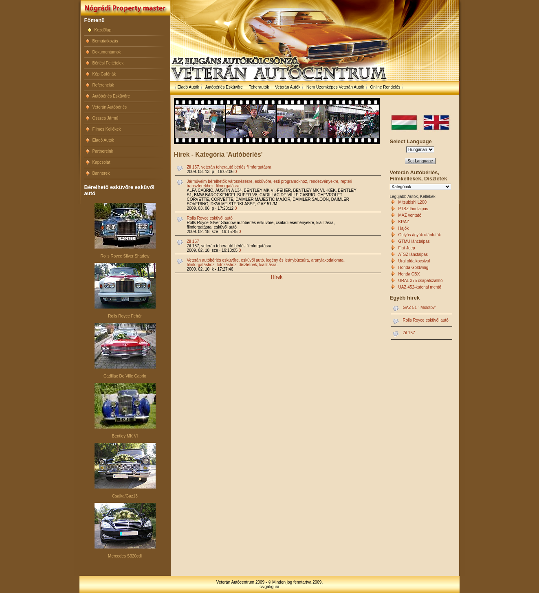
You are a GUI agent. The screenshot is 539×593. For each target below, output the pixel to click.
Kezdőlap (103, 30)
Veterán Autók (287, 87)
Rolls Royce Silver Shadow (124, 256)
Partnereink (102, 151)
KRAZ (403, 222)
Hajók (403, 228)
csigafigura (269, 586)
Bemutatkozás (105, 41)
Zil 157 (193, 241)
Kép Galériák (104, 74)
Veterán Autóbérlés (109, 107)
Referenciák (103, 85)
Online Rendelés (385, 87)
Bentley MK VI (125, 436)
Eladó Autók (103, 140)
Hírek (277, 277)
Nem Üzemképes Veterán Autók (335, 87)
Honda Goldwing (413, 267)
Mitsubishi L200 (412, 202)
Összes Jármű (105, 118)
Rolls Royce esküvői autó (210, 218)
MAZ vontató (410, 215)
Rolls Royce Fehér (124, 316)
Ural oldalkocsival (414, 261)
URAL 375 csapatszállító (420, 280)
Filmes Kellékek (106, 129)
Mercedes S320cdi (125, 556)
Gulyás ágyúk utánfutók (419, 235)
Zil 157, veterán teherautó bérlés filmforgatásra (229, 167)
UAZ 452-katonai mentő (420, 287)
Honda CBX (409, 274)
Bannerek (101, 173)
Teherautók (259, 87)
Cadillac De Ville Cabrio (124, 376)
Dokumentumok (106, 52)
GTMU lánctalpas (414, 241)
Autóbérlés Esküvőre (111, 96)
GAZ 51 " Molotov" (419, 307)
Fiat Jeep (406, 248)
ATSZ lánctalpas (413, 254)
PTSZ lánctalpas (413, 209)
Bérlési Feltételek (108, 63)
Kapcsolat (101, 162)
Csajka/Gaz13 (125, 496)
